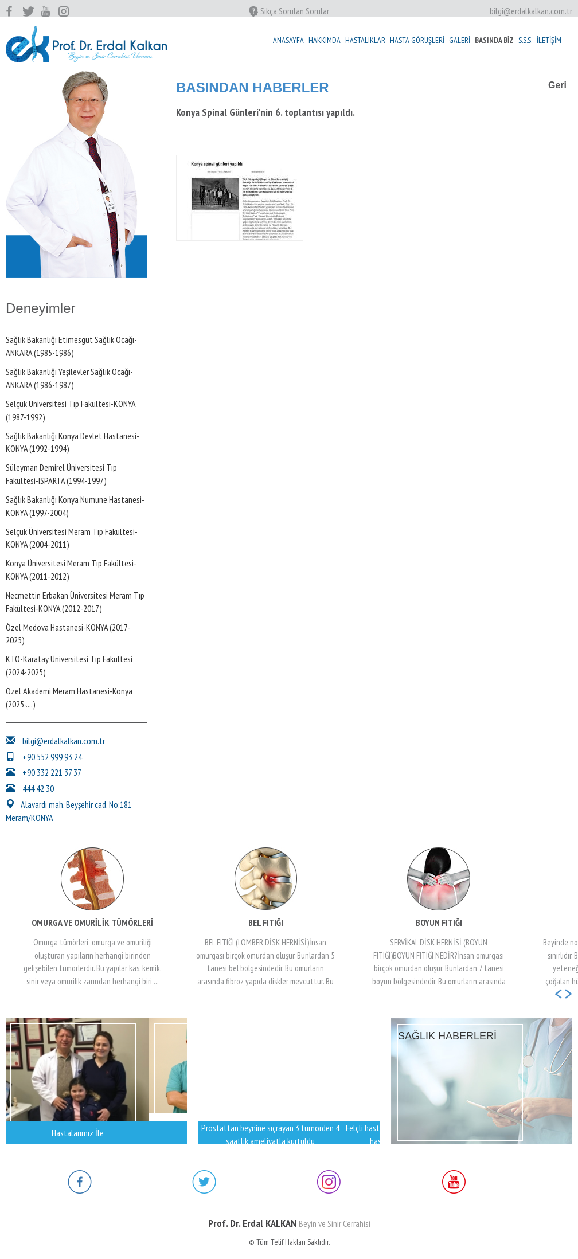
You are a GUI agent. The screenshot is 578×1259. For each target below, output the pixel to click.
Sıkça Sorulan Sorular (289, 11)
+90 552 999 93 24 (44, 757)
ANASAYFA (288, 40)
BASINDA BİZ (494, 40)
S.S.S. (525, 40)
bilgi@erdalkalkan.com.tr (531, 11)
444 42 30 (30, 788)
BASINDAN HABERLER (252, 87)
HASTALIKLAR (365, 40)
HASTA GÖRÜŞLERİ (417, 40)
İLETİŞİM (549, 40)
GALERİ (459, 40)
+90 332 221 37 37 (43, 772)
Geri (557, 85)
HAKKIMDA (324, 40)
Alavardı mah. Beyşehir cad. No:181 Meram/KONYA (69, 811)
